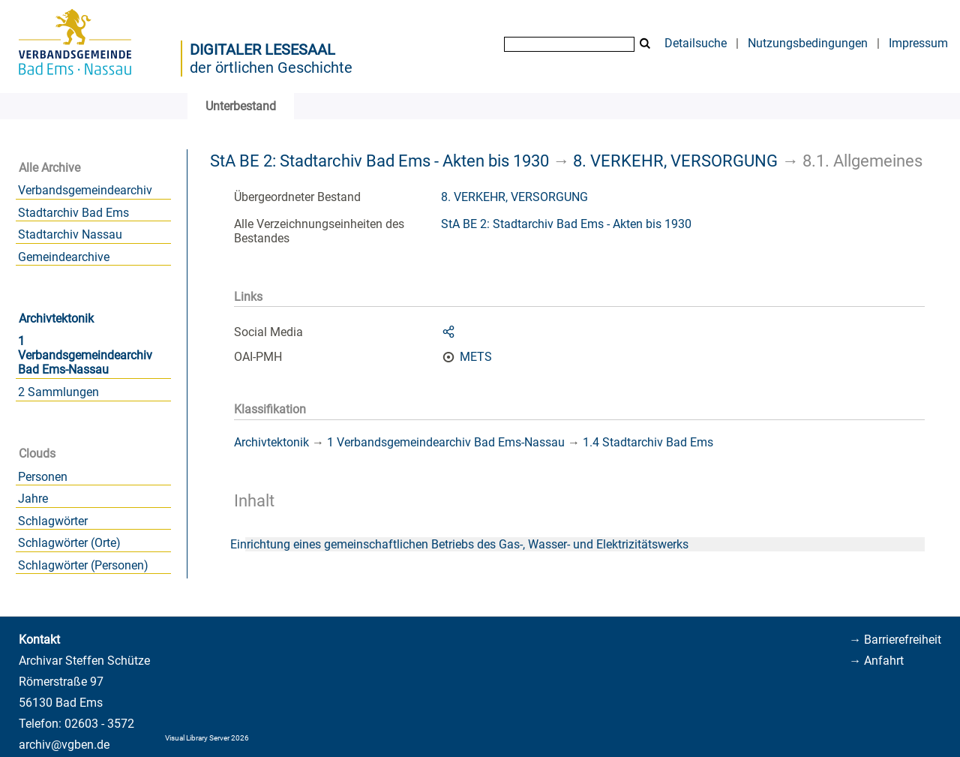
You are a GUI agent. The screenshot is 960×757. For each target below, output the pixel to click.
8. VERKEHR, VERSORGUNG (675, 160)
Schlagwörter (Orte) (69, 543)
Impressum (918, 43)
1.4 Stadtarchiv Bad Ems (648, 442)
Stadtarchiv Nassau (70, 234)
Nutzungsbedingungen (808, 43)
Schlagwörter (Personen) (83, 565)
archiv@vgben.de (64, 744)
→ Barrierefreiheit (895, 639)
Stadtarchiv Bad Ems (73, 213)
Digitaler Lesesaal (262, 50)
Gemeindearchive (64, 257)
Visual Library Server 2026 (207, 738)
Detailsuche (695, 43)
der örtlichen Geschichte (271, 68)
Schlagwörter (53, 521)
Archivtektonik (56, 318)
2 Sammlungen (58, 392)
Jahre (33, 498)
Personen (43, 477)
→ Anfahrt (876, 660)
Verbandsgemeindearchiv (85, 190)
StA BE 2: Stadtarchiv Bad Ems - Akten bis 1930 (379, 160)
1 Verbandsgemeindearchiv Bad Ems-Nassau (85, 355)
